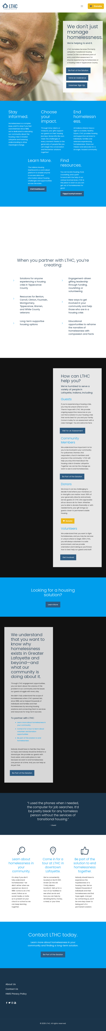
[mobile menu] (82, 6)
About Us (11, 984)
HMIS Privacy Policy (16, 993)
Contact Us (12, 989)
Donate (96, 6)
